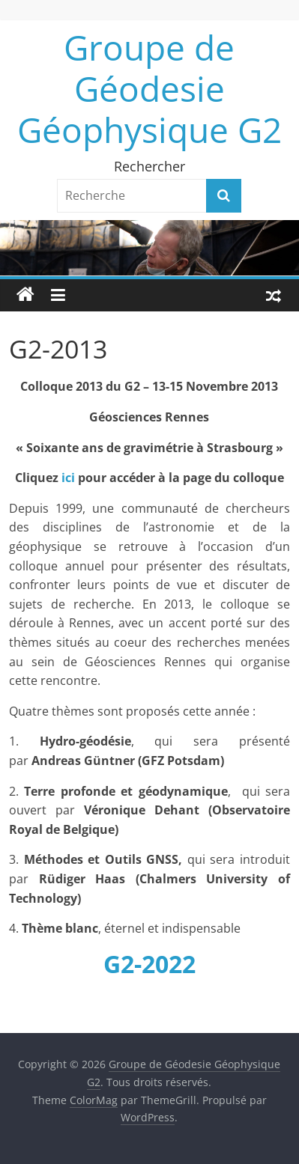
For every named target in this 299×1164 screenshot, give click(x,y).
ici (68, 477)
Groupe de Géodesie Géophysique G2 (149, 88)
